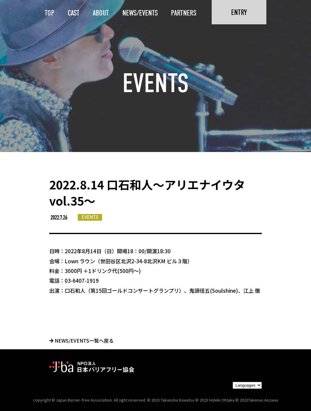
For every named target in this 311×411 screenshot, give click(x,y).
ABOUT (101, 13)
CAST (74, 13)
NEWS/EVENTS (140, 13)
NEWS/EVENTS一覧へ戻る (81, 340)
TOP (49, 13)
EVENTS (90, 217)
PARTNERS (184, 13)
